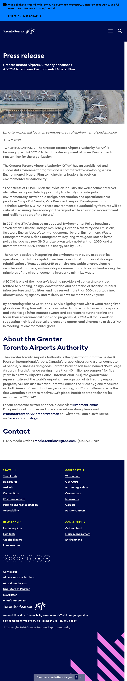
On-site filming (12, 539)
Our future (71, 481)
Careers (70, 504)
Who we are (72, 476)
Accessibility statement (41, 615)
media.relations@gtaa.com (55, 441)
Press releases (11, 545)
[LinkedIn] (38, 558)
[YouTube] (47, 558)
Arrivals (8, 487)
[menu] (110, 31)
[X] (6, 558)
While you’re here (14, 499)
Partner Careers (75, 510)
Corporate (73, 470)
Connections (11, 493)
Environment (73, 539)
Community (73, 522)
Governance (73, 493)
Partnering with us (76, 487)
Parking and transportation (20, 504)
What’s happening (14, 600)
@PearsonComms (85, 405)
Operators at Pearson (16, 589)
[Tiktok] (30, 558)
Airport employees (14, 583)
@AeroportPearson (45, 414)
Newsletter (10, 594)
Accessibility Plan (14, 615)
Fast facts (9, 534)
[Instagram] (14, 558)
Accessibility (11, 510)
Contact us (10, 571)
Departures (10, 481)
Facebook (14, 418)
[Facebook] (22, 558)
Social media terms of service (21, 620)
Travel (8, 470)
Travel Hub (10, 476)
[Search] (120, 31)
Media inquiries (12, 528)
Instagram (34, 418)
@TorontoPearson (16, 414)
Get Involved (73, 528)
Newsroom (72, 499)
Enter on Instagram (23, 16)
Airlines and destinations (19, 577)
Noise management (77, 534)
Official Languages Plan (73, 615)
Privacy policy (68, 620)
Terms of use (49, 620)
